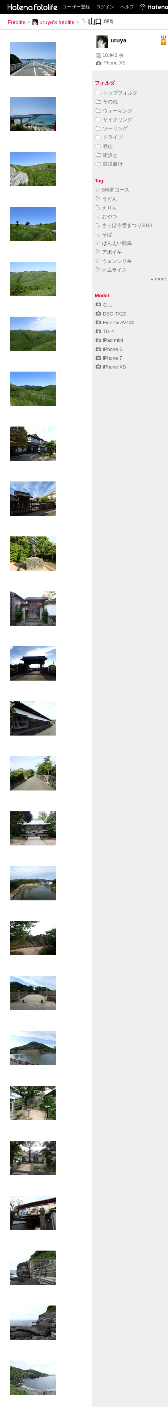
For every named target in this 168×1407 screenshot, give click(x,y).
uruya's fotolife (53, 22)
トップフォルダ (117, 93)
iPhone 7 (109, 358)
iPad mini (109, 340)
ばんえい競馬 (114, 243)
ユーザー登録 (76, 7)
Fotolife (17, 22)
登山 (104, 146)
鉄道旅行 (109, 164)
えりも (106, 208)
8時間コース (113, 190)
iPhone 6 (109, 349)
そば (104, 234)
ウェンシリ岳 (114, 261)
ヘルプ (127, 7)
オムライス (111, 270)
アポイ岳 (109, 252)
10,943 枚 (110, 55)
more (158, 279)
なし (104, 304)
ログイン (105, 7)
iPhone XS (110, 63)
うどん (106, 199)
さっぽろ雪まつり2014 (124, 225)
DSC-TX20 (111, 314)
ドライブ (109, 137)
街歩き (107, 155)
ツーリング (112, 128)
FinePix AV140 (115, 322)
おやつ (106, 216)
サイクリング (114, 119)
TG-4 (105, 331)
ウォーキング (114, 111)
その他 (107, 102)
